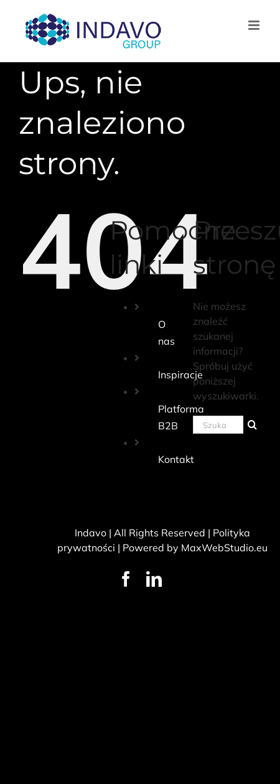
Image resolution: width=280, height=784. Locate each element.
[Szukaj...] (218, 425)
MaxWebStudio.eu (224, 547)
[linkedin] (154, 579)
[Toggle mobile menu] (254, 25)
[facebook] (126, 579)
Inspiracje (180, 374)
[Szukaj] (252, 425)
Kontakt (176, 459)
